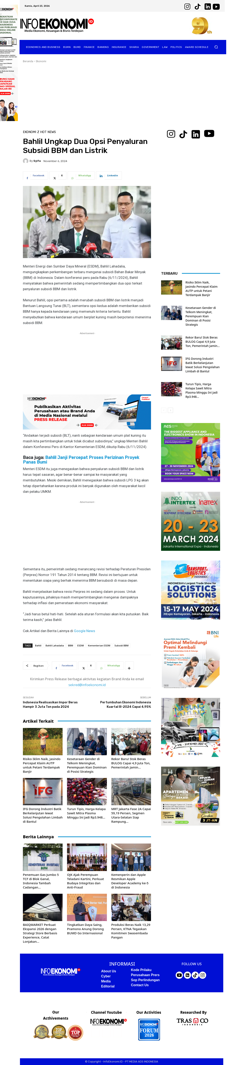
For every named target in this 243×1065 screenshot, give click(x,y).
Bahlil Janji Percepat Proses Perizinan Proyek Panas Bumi (81, 460)
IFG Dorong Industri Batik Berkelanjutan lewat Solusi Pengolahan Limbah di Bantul (43, 815)
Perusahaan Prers (145, 975)
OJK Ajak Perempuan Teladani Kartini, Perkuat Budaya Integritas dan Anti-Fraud (85, 881)
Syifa (37, 160)
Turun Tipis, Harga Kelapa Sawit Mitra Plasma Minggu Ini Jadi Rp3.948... (86, 813)
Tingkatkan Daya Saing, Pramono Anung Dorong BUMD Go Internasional (85, 929)
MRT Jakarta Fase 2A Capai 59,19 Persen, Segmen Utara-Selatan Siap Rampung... (131, 815)
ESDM (80, 645)
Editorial (108, 986)
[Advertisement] (121, 94)
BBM (70, 645)
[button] (216, 47)
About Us (108, 971)
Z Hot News (46, 132)
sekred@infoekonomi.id (87, 685)
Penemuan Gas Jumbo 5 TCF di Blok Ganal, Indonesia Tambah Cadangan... (41, 881)
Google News (84, 631)
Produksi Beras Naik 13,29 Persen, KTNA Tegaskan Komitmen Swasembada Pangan (130, 931)
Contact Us (140, 985)
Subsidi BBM (121, 645)
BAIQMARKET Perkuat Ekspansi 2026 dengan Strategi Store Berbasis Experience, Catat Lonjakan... (40, 933)
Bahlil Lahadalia (55, 645)
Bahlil (38, 645)
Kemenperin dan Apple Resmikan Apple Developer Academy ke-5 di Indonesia (129, 881)
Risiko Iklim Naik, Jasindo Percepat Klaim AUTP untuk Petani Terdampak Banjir (41, 765)
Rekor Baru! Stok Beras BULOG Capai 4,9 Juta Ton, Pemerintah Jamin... (130, 763)
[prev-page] (163, 410)
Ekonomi (41, 61)
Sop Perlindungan (145, 980)
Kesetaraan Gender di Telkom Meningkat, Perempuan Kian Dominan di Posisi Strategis (86, 765)
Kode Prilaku (141, 970)
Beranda (28, 61)
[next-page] (170, 410)
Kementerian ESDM (99, 645)
